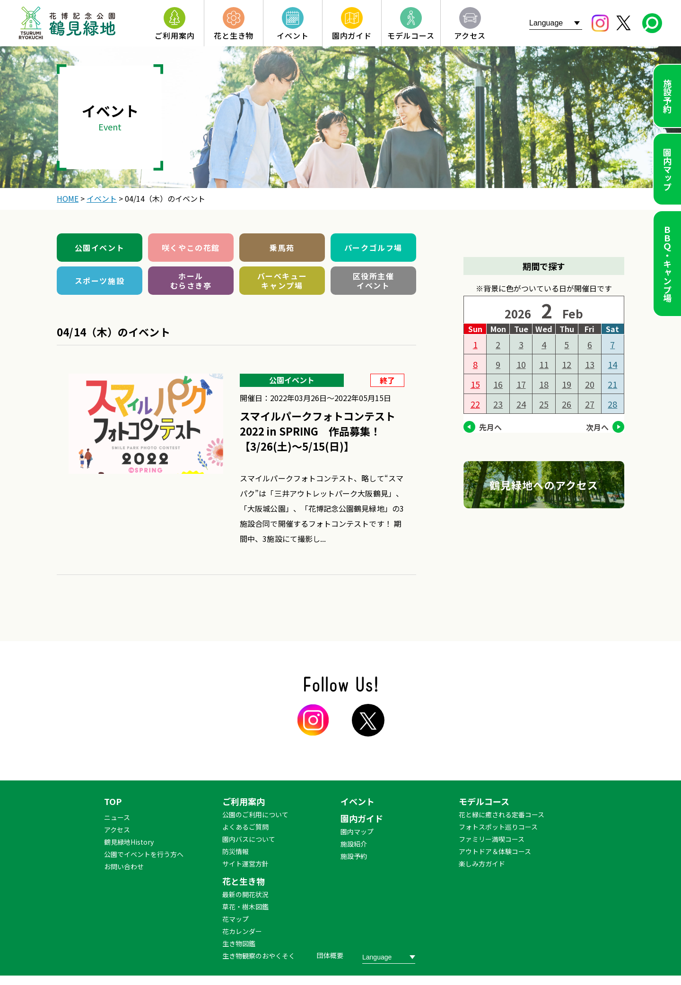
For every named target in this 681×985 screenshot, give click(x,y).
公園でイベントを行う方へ (143, 854)
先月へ (490, 427)
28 (612, 404)
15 (475, 384)
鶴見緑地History (129, 842)
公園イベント (100, 247)
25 (544, 404)
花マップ (235, 919)
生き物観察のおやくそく (258, 955)
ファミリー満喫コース (491, 839)
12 (566, 364)
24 (521, 404)
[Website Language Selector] (555, 23)
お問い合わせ (124, 866)
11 (544, 364)
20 (589, 384)
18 (544, 384)
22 (475, 404)
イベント (357, 801)
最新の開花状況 (245, 894)
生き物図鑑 (238, 943)
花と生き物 (243, 881)
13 (589, 364)
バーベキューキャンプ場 (282, 280)
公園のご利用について (255, 814)
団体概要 (330, 955)
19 (566, 384)
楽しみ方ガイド (482, 863)
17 (521, 384)
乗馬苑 (282, 247)
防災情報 (235, 851)
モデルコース (484, 801)
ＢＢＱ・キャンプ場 (667, 263)
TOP (113, 801)
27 (589, 404)
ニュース (117, 817)
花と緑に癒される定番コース (501, 814)
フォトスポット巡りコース (498, 826)
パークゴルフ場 (373, 247)
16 (498, 384)
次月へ (597, 427)
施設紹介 (353, 843)
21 (612, 384)
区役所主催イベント (373, 280)
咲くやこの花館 (191, 247)
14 (612, 364)
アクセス (117, 829)
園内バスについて (248, 839)
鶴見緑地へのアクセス (543, 484)
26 (566, 404)
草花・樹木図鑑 (245, 906)
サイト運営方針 (245, 863)
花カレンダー (242, 931)
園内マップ (667, 169)
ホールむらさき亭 (191, 280)
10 (521, 364)
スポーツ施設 (100, 280)
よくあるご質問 (245, 826)
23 (498, 404)
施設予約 (667, 96)
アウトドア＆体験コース (495, 851)
